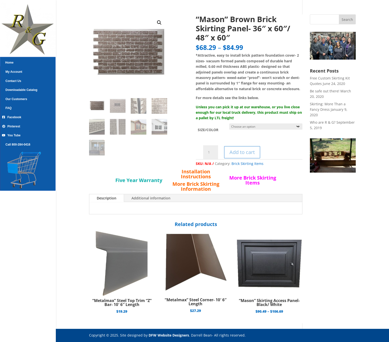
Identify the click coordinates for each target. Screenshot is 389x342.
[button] (159, 22)
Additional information (150, 198)
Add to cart (242, 152)
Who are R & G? (322, 122)
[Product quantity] (210, 152)
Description (106, 198)
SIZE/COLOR (208, 129)
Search (347, 19)
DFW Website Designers (169, 335)
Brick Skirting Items (247, 163)
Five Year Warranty (138, 180)
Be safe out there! (324, 91)
